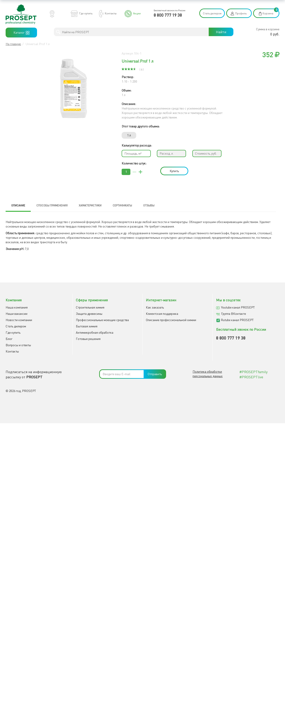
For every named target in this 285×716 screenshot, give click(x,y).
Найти (221, 32)
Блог (9, 339)
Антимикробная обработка (94, 333)
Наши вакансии (16, 314)
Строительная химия (90, 307)
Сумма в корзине (267, 29)
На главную (13, 44)
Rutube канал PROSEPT (237, 320)
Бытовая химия (86, 326)
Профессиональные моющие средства (102, 320)
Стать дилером (212, 13)
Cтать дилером (16, 326)
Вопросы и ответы (18, 345)
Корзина (268, 13)
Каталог (21, 33)
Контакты (110, 13)
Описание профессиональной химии (171, 320)
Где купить (85, 13)
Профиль (241, 13)
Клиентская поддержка (162, 314)
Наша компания (17, 307)
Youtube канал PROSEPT (238, 307)
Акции (137, 13)
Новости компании (19, 320)
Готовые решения (88, 339)
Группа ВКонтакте (233, 314)
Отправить (155, 374)
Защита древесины (89, 314)
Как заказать (155, 307)
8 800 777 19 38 (168, 15)
